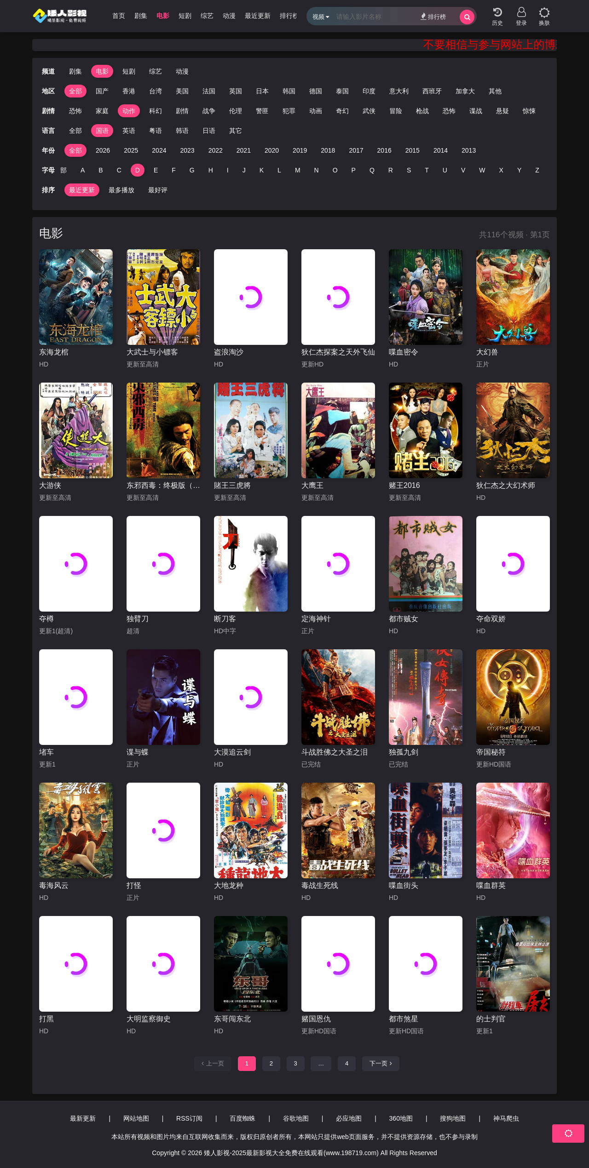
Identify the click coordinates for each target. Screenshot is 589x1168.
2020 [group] (272, 150)
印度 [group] (369, 91)
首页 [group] (118, 15)
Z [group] (537, 170)
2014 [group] (440, 150)
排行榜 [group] (289, 15)
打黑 (46, 1019)
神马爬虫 (506, 1118)
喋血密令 (403, 352)
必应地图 (349, 1118)
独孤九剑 (403, 752)
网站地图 (136, 1118)
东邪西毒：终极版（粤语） (163, 485)
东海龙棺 (54, 352)
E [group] (156, 170)
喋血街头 (403, 885)
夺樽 (46, 619)
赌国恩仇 (316, 1019)
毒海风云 (54, 885)
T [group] (427, 170)
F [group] (174, 170)
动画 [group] (302, 111)
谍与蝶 (138, 752)
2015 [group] (412, 150)
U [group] (445, 170)
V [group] (463, 170)
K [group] (262, 170)
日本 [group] (262, 91)
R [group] (390, 170)
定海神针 (316, 619)
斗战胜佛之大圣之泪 (334, 752)
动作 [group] (115, 111)
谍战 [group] (462, 111)
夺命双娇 (491, 619)
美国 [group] (182, 91)
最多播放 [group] (121, 190)
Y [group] (519, 170)
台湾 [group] (155, 91)
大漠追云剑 (232, 752)
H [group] (210, 170)
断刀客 (225, 619)
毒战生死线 (319, 885)
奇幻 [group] (329, 111)
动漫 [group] (229, 15)
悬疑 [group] (489, 111)
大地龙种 (228, 885)
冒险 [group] (382, 111)
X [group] (501, 170)
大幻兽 (487, 352)
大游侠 (50, 485)
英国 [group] (235, 91)
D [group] (137, 170)
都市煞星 (403, 1019)
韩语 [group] (182, 130)
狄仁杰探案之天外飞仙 (338, 352)
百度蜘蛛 (242, 1118)
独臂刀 (138, 619)
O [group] (335, 170)
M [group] (297, 170)
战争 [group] (195, 111)
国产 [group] (102, 91)
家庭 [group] (88, 111)
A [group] (83, 170)
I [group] (228, 170)
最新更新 (83, 1118)
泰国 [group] (342, 91)
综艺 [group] (207, 15)
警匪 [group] (249, 111)
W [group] (482, 170)
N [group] (316, 170)
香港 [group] (128, 91)
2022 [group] (215, 150)
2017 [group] (356, 150)
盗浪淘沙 (228, 352)
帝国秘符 (491, 752)
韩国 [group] (289, 91)
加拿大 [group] (465, 91)
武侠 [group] (355, 111)
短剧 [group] (185, 15)
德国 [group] (315, 91)
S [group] (409, 170)
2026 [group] (103, 150)
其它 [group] (235, 130)
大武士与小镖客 (152, 352)
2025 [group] (131, 150)
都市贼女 (403, 619)
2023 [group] (187, 150)
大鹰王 (312, 485)
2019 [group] (300, 150)
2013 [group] (469, 150)
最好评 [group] (157, 190)
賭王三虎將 (232, 485)
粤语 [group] (155, 130)
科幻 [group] (142, 111)
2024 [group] (159, 150)
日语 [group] (208, 130)
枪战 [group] (409, 111)
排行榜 (433, 16)
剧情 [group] (168, 111)
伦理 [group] (222, 111)
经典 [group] (542, 111)
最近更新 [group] (258, 15)
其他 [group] (495, 91)
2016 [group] (384, 150)
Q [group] (372, 170)
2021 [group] (244, 150)
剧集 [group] (140, 15)
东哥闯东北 (232, 1019)
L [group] (279, 170)
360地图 (401, 1118)
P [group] (354, 170)
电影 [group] (162, 15)
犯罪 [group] (275, 111)
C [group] (119, 170)
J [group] (244, 170)
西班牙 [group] (432, 91)
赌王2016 (404, 485)
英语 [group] (128, 130)
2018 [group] (328, 150)
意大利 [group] (399, 91)
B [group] (100, 170)
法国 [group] (208, 91)
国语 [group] (102, 130)
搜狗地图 (453, 1118)
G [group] (192, 170)
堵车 (46, 752)
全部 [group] (75, 91)
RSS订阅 (189, 1118)
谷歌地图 (296, 1118)
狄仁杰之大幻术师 (505, 485)
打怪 (134, 885)
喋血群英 (491, 885)
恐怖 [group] (62, 111)
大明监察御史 (149, 1019)
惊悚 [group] (515, 111)
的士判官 (491, 1019)
